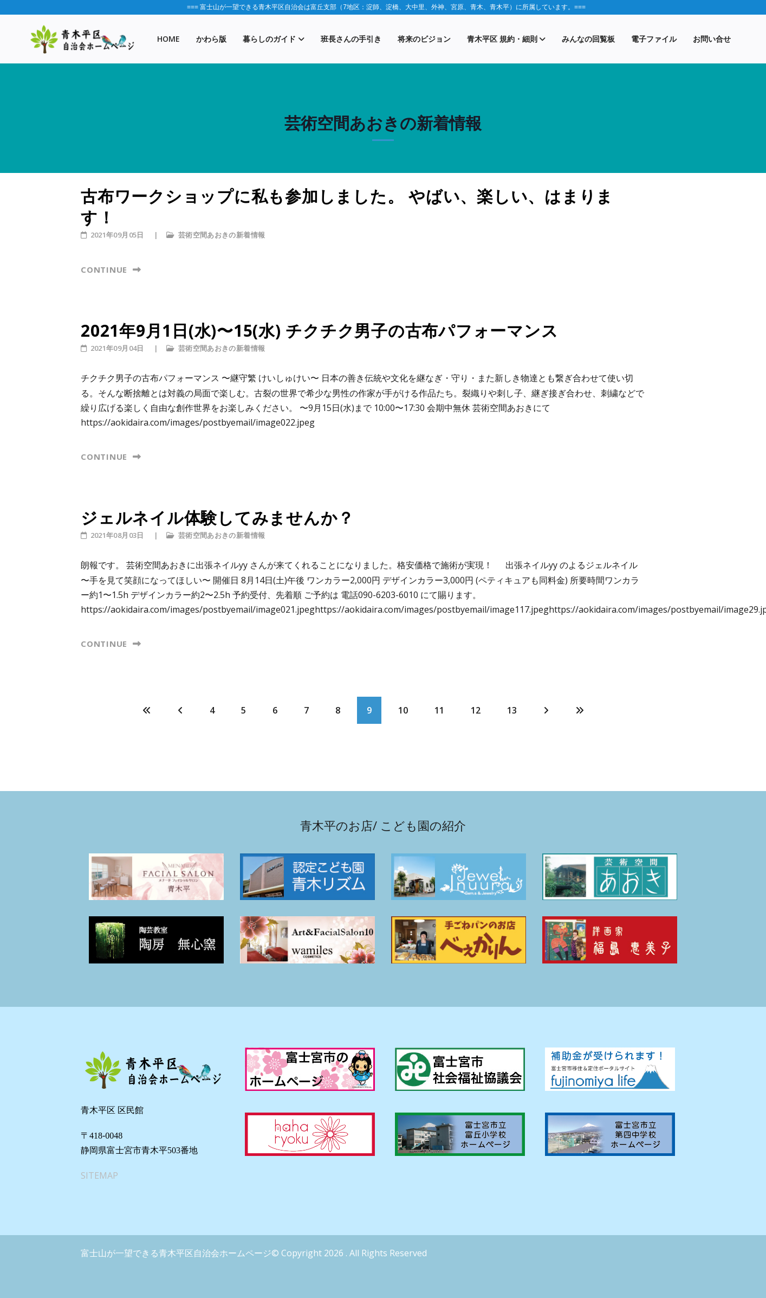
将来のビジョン (424, 39)
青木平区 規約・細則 (502, 39)
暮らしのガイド (269, 39)
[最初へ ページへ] (147, 710)
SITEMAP (99, 1175)
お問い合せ (712, 39)
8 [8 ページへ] (337, 710)
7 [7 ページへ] (306, 710)
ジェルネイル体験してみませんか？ (217, 517)
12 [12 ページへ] (476, 710)
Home (168, 39)
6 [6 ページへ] (274, 710)
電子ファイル (654, 39)
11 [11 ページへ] (439, 710)
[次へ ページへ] (546, 710)
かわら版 (211, 39)
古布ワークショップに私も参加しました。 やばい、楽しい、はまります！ (347, 206)
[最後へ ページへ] (580, 710)
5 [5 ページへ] (243, 710)
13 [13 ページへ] (512, 710)
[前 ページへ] (180, 710)
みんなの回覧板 (588, 39)
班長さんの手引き (351, 39)
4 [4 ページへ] (212, 710)
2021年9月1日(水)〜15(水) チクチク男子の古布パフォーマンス (319, 330)
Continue (105, 269)
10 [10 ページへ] (403, 710)
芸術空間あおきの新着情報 (221, 235)
